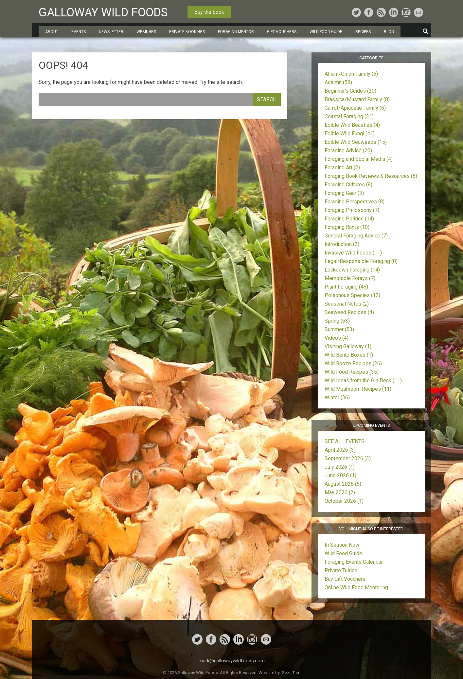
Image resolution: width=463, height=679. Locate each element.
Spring (337, 321)
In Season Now (342, 545)
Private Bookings (187, 31)
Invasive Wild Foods (353, 253)
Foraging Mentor (236, 31)
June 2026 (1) (340, 475)
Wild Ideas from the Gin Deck (363, 380)
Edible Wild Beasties (352, 125)
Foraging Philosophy (352, 210)
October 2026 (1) (344, 501)
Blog (389, 31)
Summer (339, 329)
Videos (336, 338)
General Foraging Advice (356, 236)
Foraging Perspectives (354, 201)
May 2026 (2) (340, 492)
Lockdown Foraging (352, 270)
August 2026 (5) (343, 484)
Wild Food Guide (326, 31)
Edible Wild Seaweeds (356, 142)
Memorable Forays (350, 278)
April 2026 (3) (340, 450)
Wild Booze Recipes (353, 363)
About (51, 31)
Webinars (146, 31)
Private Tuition (341, 570)
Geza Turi (290, 672)
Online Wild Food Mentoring (356, 587)
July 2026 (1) (340, 467)
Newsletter (111, 31)
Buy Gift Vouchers (345, 579)
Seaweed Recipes (349, 312)
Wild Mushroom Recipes (358, 389)
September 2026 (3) (348, 458)
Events (78, 31)
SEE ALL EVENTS (345, 441)
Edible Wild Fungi (350, 133)
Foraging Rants (347, 227)
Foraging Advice (348, 150)
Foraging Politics (349, 219)
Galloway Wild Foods (103, 12)
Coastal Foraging (349, 116)
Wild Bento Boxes (349, 355)
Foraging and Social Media (359, 159)
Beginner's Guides (350, 91)
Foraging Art (342, 167)
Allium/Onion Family (351, 74)
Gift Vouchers (281, 31)
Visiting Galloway (348, 346)
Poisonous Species (352, 295)
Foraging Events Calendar (354, 562)
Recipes (363, 31)
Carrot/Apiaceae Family (355, 108)
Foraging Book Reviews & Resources (371, 176)
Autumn (338, 82)
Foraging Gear (344, 193)
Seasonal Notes (347, 304)
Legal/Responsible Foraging (361, 261)
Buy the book (209, 12)
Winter (337, 397)
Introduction (342, 244)
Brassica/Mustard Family (357, 99)
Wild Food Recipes (352, 372)
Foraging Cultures (348, 184)
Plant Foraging (346, 287)
